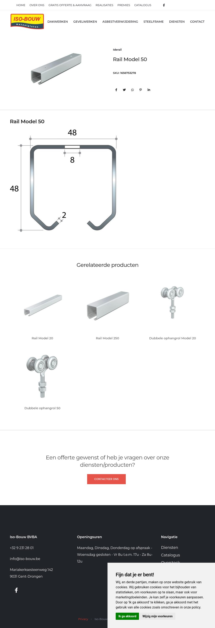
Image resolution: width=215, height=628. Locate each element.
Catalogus (142, 5)
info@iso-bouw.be (25, 559)
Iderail (117, 49)
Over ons (37, 5)
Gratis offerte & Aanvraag (70, 5)
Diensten (177, 22)
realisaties (104, 5)
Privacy (83, 619)
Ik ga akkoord (127, 616)
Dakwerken (57, 22)
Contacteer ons (106, 479)
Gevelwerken (85, 22)
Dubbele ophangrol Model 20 (172, 338)
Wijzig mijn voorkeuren (157, 616)
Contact (197, 22)
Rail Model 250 (107, 338)
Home (20, 5)
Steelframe (153, 22)
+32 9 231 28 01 (22, 548)
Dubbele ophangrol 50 (42, 408)
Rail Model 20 (42, 338)
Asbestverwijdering (120, 22)
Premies (123, 5)
